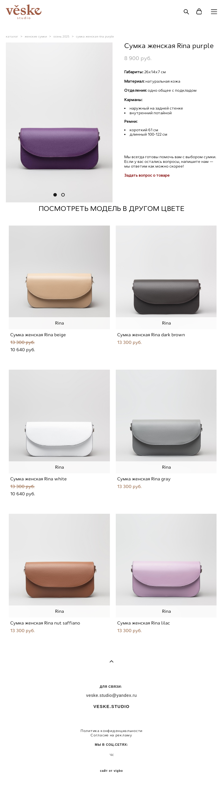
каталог (12, 36)
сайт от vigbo (111, 770)
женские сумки (36, 36)
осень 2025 (61, 36)
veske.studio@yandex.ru (111, 695)
